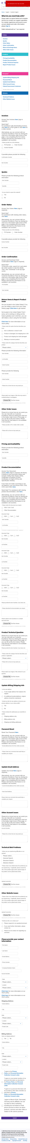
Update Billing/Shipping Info (11, 77)
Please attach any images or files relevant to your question (13, 672)
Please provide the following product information (13, 448)
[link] (5, 1139)
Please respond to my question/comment (15, 923)
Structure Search (14, 860)
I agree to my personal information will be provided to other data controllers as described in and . (15, 1092)
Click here (13, 308)
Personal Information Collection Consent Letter (13, 1083)
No (5, 197)
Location (4, 985)
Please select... (14, 856)
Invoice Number (8, 147)
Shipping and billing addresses (12, 722)
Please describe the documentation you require (13, 608)
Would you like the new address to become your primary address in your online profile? (14, 702)
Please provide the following (10, 371)
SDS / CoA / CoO (9, 507)
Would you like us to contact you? (10, 920)
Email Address (5, 956)
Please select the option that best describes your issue (14, 327)
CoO (17, 516)
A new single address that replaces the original (15, 692)
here (16, 119)
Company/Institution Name (8, 968)
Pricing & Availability (9, 58)
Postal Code (5, 1026)
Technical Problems (8, 97)
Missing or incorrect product (12, 339)
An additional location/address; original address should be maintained (15, 697)
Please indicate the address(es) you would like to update (14, 713)
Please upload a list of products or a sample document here (12, 619)
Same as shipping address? (8, 1036)
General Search (14, 858)
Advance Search (14, 863)
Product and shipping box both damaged (15, 336)
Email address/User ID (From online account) (13, 745)
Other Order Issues (8, 49)
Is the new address (6, 689)
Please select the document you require (11, 505)
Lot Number (5, 359)
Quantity (4, 186)
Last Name (5, 950)
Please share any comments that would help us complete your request (13, 752)
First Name (5, 945)
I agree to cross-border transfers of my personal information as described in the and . (15, 1082)
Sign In (8, 26)
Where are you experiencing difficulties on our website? (13, 852)
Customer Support (14, 12)
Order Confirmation (8, 45)
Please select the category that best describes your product (14, 343)
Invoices (5, 39)
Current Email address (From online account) (13, 785)
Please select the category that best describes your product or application (14, 654)
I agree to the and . (13, 1073)
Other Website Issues (9, 99)
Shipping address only (10, 716)
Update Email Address (9, 82)
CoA (11, 516)
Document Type (5, 514)
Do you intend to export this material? (11, 192)
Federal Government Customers (12, 86)
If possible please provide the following (13, 154)
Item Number (5, 162)
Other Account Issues (9, 84)
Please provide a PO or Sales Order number (13, 424)
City (3, 1009)
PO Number (7, 145)
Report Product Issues (9, 64)
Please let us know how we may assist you (12, 385)
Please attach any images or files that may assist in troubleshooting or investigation (14, 396)
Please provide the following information (14, 350)
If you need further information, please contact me (14, 927)
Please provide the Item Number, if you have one (13, 602)
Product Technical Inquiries (10, 62)
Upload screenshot (6, 881)
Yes (5, 194)
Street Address (5, 1003)
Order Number (18, 145)
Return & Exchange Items (10, 47)
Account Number (6, 828)
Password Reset (7, 80)
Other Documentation (10, 510)
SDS (5, 516)
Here (15, 208)
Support (7, 12)
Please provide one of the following (10, 142)
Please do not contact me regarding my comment (15, 931)
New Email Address (7, 791)
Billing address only (9, 719)
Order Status (6, 43)
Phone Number (6, 962)
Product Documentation (10, 60)
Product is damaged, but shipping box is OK (16, 333)
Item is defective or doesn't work (13, 330)
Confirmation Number (7, 157)
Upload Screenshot (6, 912)
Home (3, 12)
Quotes (5, 41)
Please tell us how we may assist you (11, 430)
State (3, 979)
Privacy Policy (10, 1082)
